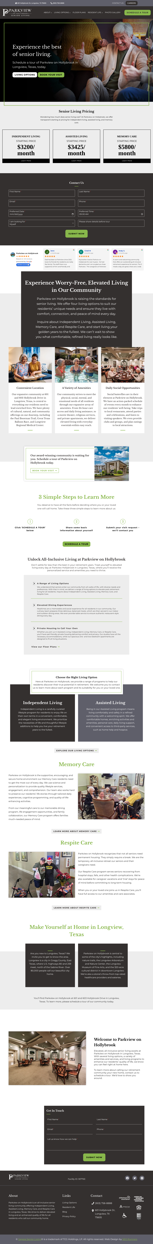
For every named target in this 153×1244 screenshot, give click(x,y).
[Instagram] (142, 1178)
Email (13, 201)
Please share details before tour (94, 221)
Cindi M (88, 251)
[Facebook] (127, 1178)
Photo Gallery (112, 12)
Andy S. (122, 251)
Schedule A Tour (137, 12)
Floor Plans (79, 12)
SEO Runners (129, 1239)
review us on (23, 264)
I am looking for (18, 221)
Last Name (85, 191)
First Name (15, 191)
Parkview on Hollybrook (27, 253)
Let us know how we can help (62, 1139)
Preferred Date (17, 211)
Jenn (52, 251)
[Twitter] (134, 1178)
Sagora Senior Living (29, 1239)
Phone (83, 201)
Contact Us (118, 3)
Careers (131, 3)
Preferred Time (87, 211)
